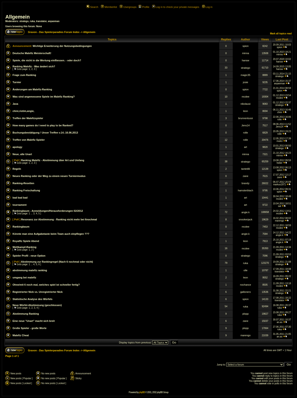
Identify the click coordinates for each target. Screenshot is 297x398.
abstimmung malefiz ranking (30, 270)
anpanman (53, 21)
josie (245, 82)
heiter (279, 163)
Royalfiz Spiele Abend (26, 241)
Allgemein (17, 17)
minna (245, 53)
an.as (279, 322)
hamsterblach (245, 190)
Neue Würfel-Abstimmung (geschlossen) (37, 305)
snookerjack (245, 219)
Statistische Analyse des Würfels (32, 299)
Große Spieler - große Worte (30, 328)
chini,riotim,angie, (23, 111)
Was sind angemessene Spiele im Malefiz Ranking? (44, 96)
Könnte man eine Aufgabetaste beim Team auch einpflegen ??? (51, 233)
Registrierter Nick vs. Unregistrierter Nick (38, 291)
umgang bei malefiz (24, 277)
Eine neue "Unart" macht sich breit (34, 321)
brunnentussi (245, 118)
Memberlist (109, 7)
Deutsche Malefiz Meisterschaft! (32, 53)
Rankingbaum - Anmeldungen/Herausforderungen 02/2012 (48, 210)
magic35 (245, 75)
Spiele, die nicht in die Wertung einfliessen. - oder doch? (47, 60)
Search (92, 7)
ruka (32, 21)
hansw (245, 60)
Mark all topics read (281, 33)
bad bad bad (20, 197)
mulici (280, 141)
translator (41, 21)
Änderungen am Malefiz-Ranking (32, 89)
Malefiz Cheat (21, 335)
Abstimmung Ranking (26, 313)
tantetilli (245, 168)
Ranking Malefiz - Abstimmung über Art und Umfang (52, 160)
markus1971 (279, 184)
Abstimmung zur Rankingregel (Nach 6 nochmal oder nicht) (57, 261)
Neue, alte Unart (22, 154)
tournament (20, 204)
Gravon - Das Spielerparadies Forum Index (54, 32)
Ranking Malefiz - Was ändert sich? (34, 66)
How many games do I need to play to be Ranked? (43, 125)
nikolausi (246, 103)
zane (245, 176)
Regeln (17, 168)
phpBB (142, 392)
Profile (144, 7)
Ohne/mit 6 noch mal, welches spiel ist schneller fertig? (46, 284)
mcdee (245, 96)
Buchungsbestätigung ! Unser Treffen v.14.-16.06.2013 (45, 132)
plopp (245, 313)
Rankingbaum (21, 226)
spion (245, 46)
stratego (24, 21)
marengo (279, 220)
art (245, 147)
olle (246, 270)
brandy (245, 183)
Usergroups (128, 7)
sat (279, 206)
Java (15, 103)
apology (17, 147)
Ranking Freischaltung (26, 190)
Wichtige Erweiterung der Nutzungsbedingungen (62, 46)
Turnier (17, 82)
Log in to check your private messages (175, 7)
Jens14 (245, 125)
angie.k (245, 212)
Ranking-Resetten (23, 183)
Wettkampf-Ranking (24, 247)
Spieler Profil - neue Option (29, 255)
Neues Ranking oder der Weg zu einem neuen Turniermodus (49, 176)
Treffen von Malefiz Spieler (29, 139)
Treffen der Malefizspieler (28, 118)
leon (245, 111)
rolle (279, 119)
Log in (207, 7)
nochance (245, 284)
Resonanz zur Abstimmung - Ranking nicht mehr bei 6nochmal (59, 219)
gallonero (245, 291)
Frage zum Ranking (24, 75)
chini (279, 112)
